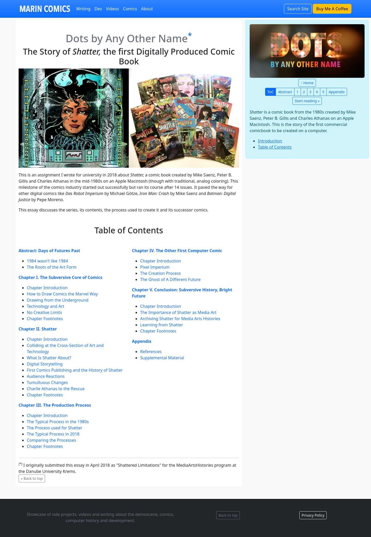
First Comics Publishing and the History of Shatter (75, 370)
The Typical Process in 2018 (53, 434)
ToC (270, 91)
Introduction (270, 141)
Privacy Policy (313, 515)
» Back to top (32, 478)
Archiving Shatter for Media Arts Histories (180, 318)
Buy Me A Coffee (332, 9)
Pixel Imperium (155, 267)
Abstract (285, 91)
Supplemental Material (162, 358)
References (151, 351)
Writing (83, 9)
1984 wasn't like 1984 (47, 261)
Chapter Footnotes (45, 318)
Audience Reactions (46, 376)
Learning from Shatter (161, 325)
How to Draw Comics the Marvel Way (62, 294)
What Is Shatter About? (49, 358)
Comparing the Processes (51, 440)
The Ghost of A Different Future (170, 279)
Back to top (228, 515)
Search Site (298, 9)
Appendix (337, 91)
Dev (98, 9)
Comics (130, 9)
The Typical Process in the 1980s (58, 421)
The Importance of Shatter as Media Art (178, 312)
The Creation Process (160, 273)
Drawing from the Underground (57, 300)
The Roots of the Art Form (52, 267)
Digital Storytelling (45, 364)
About (147, 9)
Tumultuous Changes (47, 382)
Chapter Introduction (47, 288)
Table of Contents (275, 147)
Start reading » (307, 100)
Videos (112, 9)
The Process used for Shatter (54, 428)
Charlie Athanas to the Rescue (56, 388)
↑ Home (307, 82)
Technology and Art (45, 306)
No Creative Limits (44, 312)
